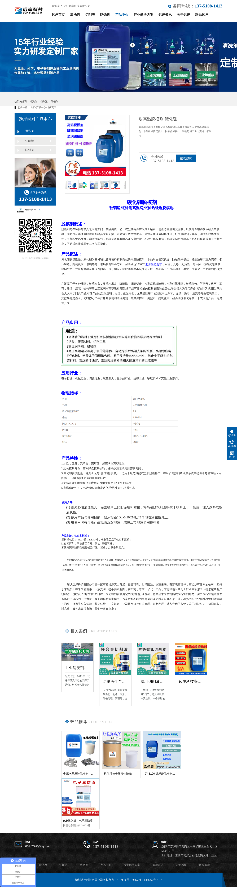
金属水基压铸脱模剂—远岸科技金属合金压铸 (91, 773)
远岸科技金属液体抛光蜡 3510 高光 (126, 773)
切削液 (90, 14)
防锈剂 (105, 14)
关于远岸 (183, 14)
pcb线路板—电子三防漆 (78, 820)
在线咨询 (186, 158)
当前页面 (51, 107)
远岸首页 (58, 14)
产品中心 (121, 14)
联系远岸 (201, 14)
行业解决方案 (143, 14)
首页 (32, 107)
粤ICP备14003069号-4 (145, 879)
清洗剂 (75, 14)
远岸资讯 (165, 14)
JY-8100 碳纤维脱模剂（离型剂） (165, 773)
